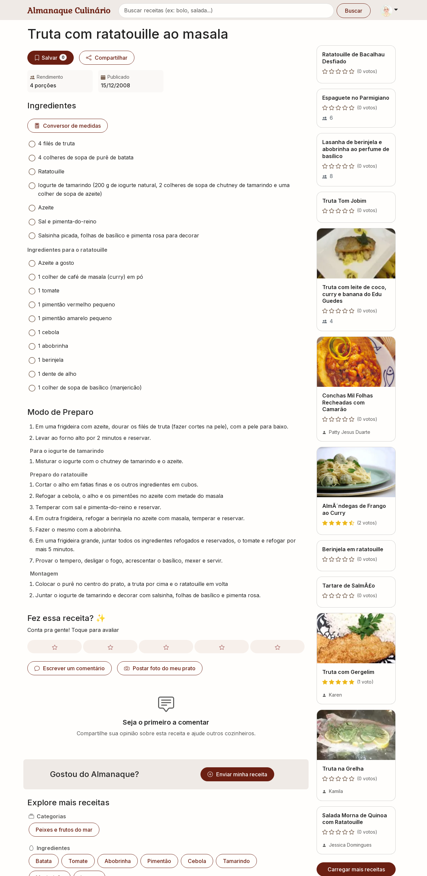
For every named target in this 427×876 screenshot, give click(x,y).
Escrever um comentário (69, 668)
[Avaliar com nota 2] (110, 646)
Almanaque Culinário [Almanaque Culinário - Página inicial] (68, 10)
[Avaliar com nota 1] (54, 646)
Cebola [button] (197, 861)
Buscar (353, 10)
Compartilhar (106, 57)
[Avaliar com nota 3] (166, 646)
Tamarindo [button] (236, 861)
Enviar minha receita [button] (237, 774)
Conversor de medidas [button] (67, 125)
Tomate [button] (78, 861)
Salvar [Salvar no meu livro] (50, 57)
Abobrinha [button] (117, 861)
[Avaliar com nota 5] (277, 646)
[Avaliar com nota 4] (221, 646)
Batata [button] (44, 861)
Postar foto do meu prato (159, 668)
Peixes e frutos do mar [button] (64, 829)
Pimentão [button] (159, 861)
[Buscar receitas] (226, 10)
